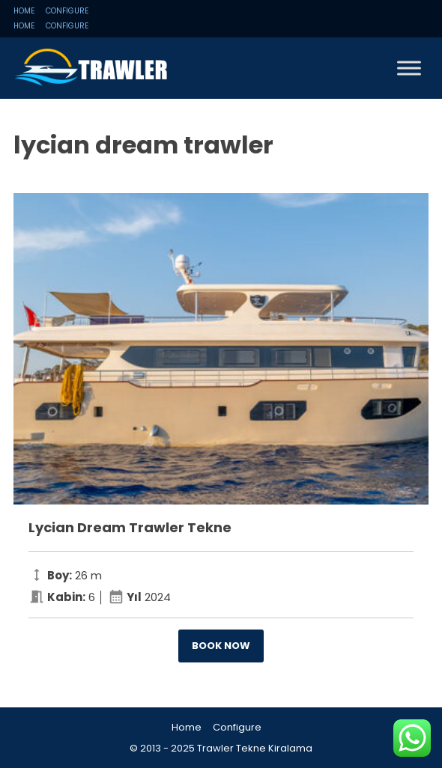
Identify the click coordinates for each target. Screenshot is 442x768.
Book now (221, 646)
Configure (67, 10)
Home (23, 10)
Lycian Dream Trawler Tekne (129, 527)
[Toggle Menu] (409, 68)
